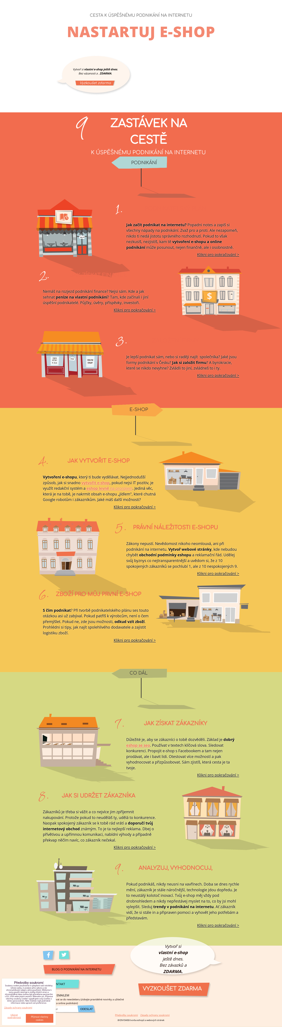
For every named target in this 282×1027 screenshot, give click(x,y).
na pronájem (109, 488)
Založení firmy (175, 341)
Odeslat (86, 1009)
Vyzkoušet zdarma (95, 83)
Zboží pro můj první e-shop (98, 594)
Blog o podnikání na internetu (76, 969)
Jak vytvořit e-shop (98, 461)
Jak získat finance (98, 275)
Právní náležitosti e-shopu (175, 528)
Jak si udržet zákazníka (98, 796)
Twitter (65, 956)
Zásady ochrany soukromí (155, 1015)
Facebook (49, 956)
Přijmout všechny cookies (39, 1018)
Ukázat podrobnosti (14, 1016)
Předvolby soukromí (126, 1015)
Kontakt (58, 984)
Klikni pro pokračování (216, 254)
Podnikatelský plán (175, 209)
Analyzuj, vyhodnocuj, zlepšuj (175, 872)
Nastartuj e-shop (141, 31)
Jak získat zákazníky (175, 724)
